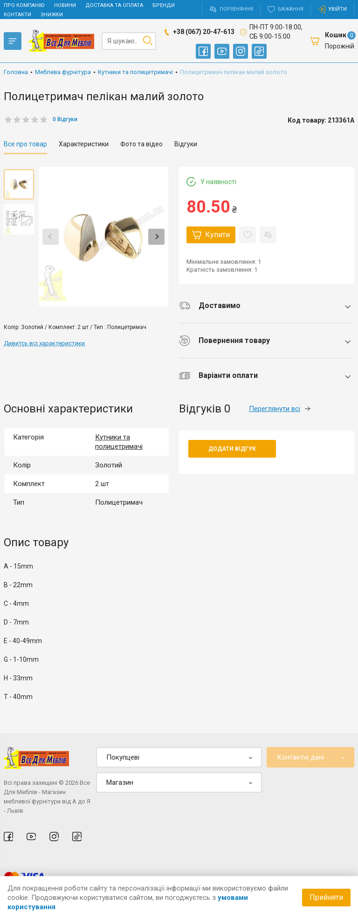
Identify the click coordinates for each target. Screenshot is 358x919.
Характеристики (84, 144)
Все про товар (25, 144)
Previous (50, 236)
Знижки (52, 15)
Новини (65, 5)
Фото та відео (141, 144)
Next (156, 236)
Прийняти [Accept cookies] (326, 897)
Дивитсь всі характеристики (44, 343)
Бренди (163, 5)
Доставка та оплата (114, 5)
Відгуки (185, 144)
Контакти (17, 15)
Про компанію (24, 5)
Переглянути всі (279, 409)
